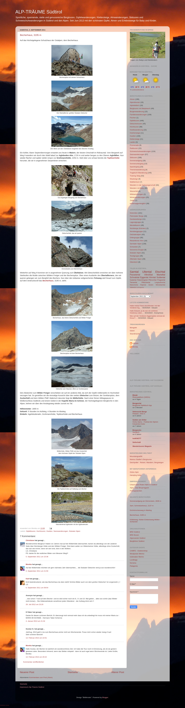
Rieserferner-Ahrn (137, 241)
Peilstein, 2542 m (139, 414)
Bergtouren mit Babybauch (140, 108)
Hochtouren (40, 531)
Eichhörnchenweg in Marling (141, 510)
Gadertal (133, 280)
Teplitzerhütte (113, 158)
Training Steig (135, 176)
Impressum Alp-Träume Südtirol (32, 687)
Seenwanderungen (60, 531)
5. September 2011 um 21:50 (37, 571)
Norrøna (133, 563)
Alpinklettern (134, 105)
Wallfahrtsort (135, 182)
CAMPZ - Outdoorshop (138, 551)
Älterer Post (117, 672)
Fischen (133, 118)
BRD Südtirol (135, 532)
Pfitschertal (146, 282)
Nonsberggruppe (136, 231)
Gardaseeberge (136, 219)
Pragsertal (161, 280)
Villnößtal (148, 274)
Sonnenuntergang (137, 164)
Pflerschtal (152, 280)
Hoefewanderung (136, 130)
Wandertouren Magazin (142, 446)
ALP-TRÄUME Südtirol (38, 11)
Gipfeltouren (31, 531)
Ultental (147, 271)
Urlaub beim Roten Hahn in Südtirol (143, 485)
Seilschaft (137, 442)
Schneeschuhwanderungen (140, 151)
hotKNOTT (137, 438)
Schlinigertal (140, 287)
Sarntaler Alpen (136, 244)
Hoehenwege (135, 133)
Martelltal (161, 274)
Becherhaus (48, 281)
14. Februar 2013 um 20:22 (36, 657)
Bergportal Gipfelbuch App (142, 405)
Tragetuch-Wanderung (138, 173)
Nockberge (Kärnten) (138, 228)
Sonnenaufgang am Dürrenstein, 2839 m (145, 501)
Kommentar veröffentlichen (33, 662)
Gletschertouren (136, 124)
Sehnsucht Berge (140, 412)
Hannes (135, 343)
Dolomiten (134, 213)
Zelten (132, 200)
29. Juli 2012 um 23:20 (34, 604)
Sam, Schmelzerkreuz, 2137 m (142, 506)
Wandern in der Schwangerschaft (142, 185)
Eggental (144, 277)
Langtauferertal (160, 282)
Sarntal (134, 271)
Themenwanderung (137, 170)
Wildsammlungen (136, 194)
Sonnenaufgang (136, 161)
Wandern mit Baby (137, 188)
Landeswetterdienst (138, 90)
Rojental (143, 285)
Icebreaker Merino (137, 557)
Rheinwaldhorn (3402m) (141, 397)
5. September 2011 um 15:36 (37, 557)
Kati (27, 579)
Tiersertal (133, 282)
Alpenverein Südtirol (137, 538)
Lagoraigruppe (135, 222)
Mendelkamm (135, 225)
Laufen (132, 142)
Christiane (30, 540)
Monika (29, 564)
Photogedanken (136, 491)
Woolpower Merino (137, 554)
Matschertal (134, 285)
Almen (132, 99)
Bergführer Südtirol (137, 541)
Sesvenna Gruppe (137, 250)
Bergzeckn (137, 430)
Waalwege (134, 179)
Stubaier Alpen (74, 531)
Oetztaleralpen (135, 234)
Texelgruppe (134, 256)
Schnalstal (135, 277)
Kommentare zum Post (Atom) (41, 677)
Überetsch (134, 262)
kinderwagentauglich (138, 203)
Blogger (105, 697)
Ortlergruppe (135, 238)
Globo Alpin (134, 472)
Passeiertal (135, 274)
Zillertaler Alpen (136, 259)
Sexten (150, 285)
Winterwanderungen (137, 197)
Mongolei (133, 328)
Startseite (73, 672)
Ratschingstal (142, 280)
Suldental (160, 277)
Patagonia (134, 566)
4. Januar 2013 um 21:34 (35, 621)
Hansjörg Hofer (136, 475)
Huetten (49, 531)
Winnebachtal (160, 285)
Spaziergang (135, 167)
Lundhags (133, 560)
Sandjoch (136, 432)
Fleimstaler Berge (137, 216)
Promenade (134, 145)
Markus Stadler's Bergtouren (141, 459)
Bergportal (137, 403)
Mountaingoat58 (136, 456)
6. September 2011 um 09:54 (37, 588)
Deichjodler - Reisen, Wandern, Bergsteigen (147, 462)
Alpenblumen (135, 102)
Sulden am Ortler (140, 420)
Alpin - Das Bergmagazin (139, 488)
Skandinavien (135, 334)
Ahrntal (152, 277)
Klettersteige (135, 139)
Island (132, 331)
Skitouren (133, 157)
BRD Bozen (134, 535)
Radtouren (134, 148)
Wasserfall (134, 191)
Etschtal (160, 271)
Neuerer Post (27, 672)
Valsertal (133, 287)
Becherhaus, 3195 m (30, 35)
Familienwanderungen (138, 115)
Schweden (134, 247)
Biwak (135, 395)
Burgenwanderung (137, 111)
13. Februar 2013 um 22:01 (36, 638)
